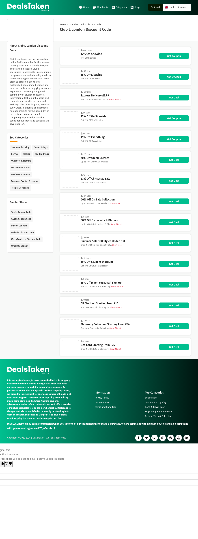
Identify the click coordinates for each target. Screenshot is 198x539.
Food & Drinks (42, 154)
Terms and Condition (105, 407)
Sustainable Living (20, 147)
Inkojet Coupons (19, 225)
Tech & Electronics (20, 188)
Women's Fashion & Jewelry (24, 181)
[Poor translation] (8, 464)
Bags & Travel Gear (155, 407)
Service (14, 154)
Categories (119, 7)
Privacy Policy (102, 397)
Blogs (135, 7)
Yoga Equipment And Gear (158, 411)
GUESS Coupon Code (21, 219)
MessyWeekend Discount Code (26, 239)
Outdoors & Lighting (21, 161)
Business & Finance (20, 174)
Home (84, 7)
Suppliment (151, 397)
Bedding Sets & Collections (159, 416)
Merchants (100, 7)
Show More (114, 99)
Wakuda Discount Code (22, 232)
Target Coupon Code (21, 212)
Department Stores (20, 167)
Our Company (102, 402)
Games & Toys (41, 147)
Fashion (26, 154)
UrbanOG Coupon (19, 246)
